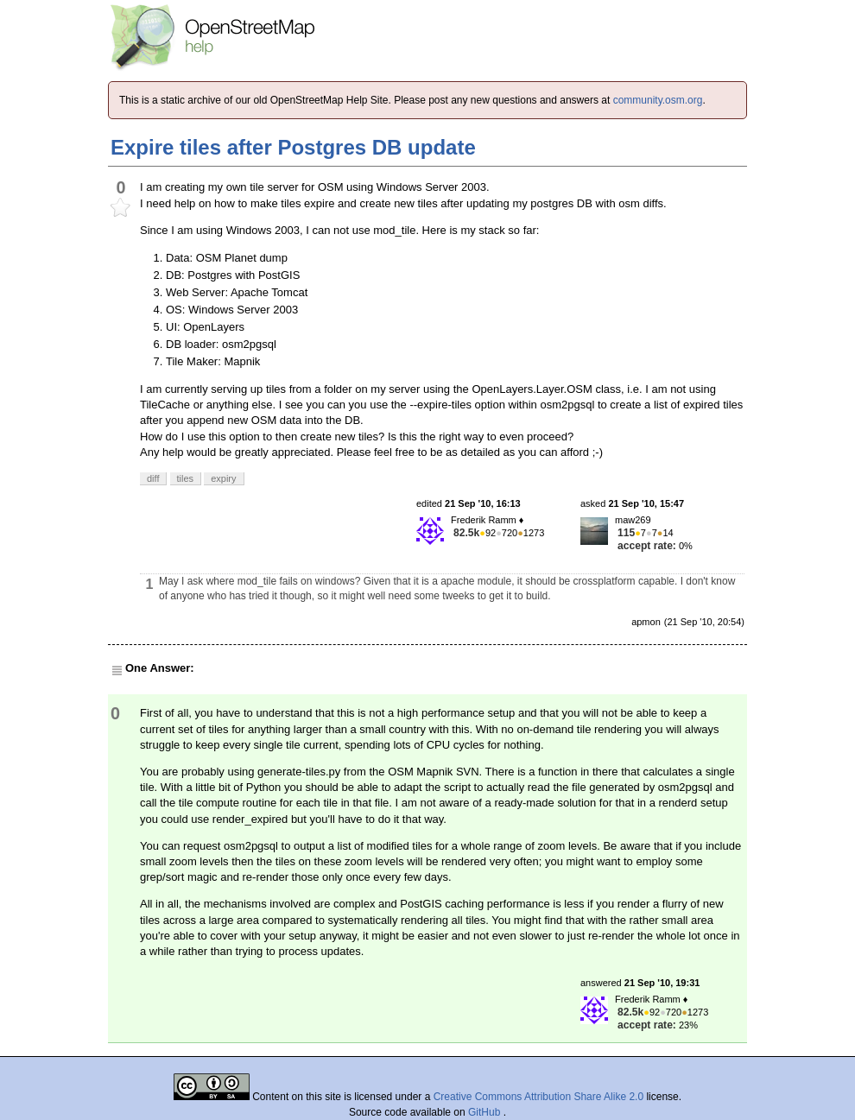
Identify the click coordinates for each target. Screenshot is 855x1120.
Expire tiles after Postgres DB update (293, 147)
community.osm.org (658, 100)
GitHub (486, 1112)
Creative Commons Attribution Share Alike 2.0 (538, 1097)
